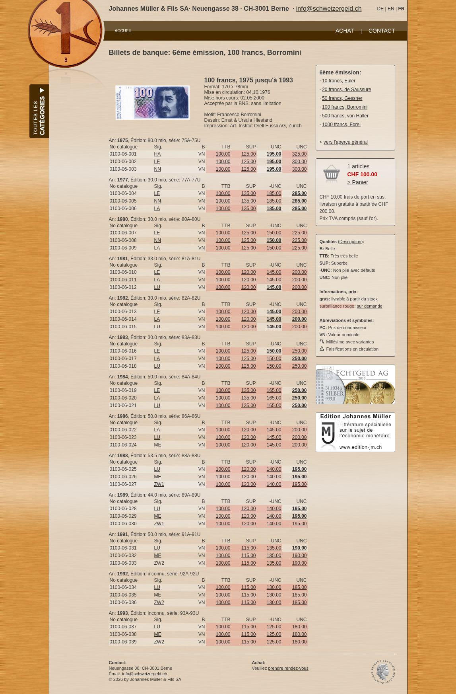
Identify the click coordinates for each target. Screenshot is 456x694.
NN (157, 169)
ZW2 (159, 602)
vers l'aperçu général (346, 142)
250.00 (299, 351)
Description (350, 241)
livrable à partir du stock (354, 298)
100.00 (223, 154)
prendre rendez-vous (288, 668)
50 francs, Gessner (342, 98)
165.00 (274, 390)
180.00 (299, 627)
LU (157, 287)
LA (157, 208)
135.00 (248, 193)
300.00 (299, 161)
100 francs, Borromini (344, 107)
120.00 (248, 272)
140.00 (274, 469)
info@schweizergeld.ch (329, 8)
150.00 (274, 233)
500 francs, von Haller (345, 116)
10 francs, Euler (338, 81)
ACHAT (345, 30)
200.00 (299, 272)
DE (380, 9)
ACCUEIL (123, 31)
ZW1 (159, 484)
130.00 (274, 587)
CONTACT (382, 30)
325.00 (299, 154)
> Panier (358, 182)
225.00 (299, 233)
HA (157, 154)
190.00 (299, 555)
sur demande (369, 306)
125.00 (248, 154)
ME (157, 477)
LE (157, 161)
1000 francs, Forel (341, 124)
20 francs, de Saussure (346, 89)
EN (391, 9)
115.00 (248, 548)
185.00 (274, 193)
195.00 (299, 484)
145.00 (274, 272)
